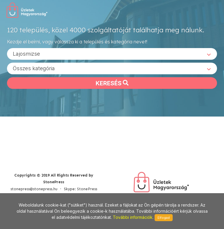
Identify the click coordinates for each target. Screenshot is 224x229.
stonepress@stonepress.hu (33, 189)
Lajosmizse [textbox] (26, 53)
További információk (133, 217)
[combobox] (112, 53)
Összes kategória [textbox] (34, 68)
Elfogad (164, 218)
